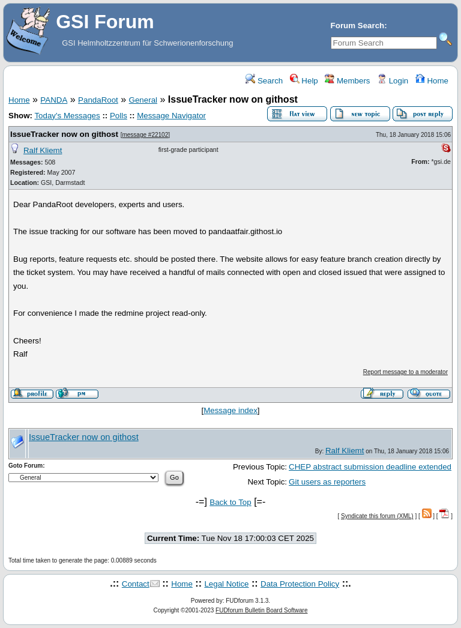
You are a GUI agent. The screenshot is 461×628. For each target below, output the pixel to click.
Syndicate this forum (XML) (377, 516)
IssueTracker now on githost (64, 134)
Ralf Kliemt (42, 150)
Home (431, 80)
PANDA (53, 99)
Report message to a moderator (405, 372)
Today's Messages (67, 115)
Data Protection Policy (300, 583)
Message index (230, 410)
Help (304, 80)
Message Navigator (171, 115)
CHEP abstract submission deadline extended (370, 466)
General (143, 99)
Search (264, 80)
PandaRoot (98, 99)
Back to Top (230, 502)
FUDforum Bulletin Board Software (261, 610)
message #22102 (145, 134)
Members (347, 80)
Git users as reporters (327, 481)
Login (392, 80)
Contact (135, 583)
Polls (118, 115)
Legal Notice (226, 583)
